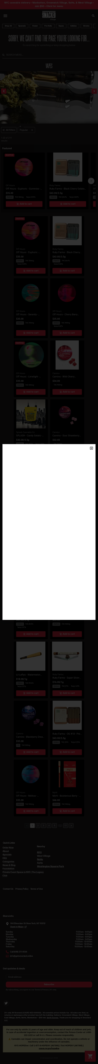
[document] (49, 532)
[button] (91, 448)
